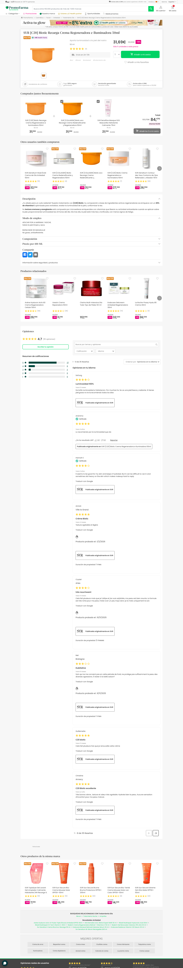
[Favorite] (47, 149)
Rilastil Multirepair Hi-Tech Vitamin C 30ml (50, 925)
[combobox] (146, 362)
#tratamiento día (99, 60)
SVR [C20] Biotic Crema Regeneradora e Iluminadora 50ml (126, 446)
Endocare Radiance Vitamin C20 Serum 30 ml (127, 927)
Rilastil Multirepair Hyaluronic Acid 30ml (133, 923)
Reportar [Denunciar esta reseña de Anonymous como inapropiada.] (114, 440)
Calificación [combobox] (85, 351)
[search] (151, 9)
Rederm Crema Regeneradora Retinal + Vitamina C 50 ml (88, 925)
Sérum (78, 916)
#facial (78, 60)
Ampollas (103, 916)
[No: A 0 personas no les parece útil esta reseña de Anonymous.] (104, 440)
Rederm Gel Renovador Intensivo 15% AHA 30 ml (129, 925)
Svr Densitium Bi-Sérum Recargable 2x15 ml (91, 929)
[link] (38, 339)
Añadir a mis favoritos (136, 62)
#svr (71, 60)
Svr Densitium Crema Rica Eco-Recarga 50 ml (53, 927)
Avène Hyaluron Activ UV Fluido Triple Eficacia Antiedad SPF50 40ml (58, 923)
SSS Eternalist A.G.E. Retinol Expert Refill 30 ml (101, 923)
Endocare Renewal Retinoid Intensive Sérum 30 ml (91, 927)
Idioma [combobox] (106, 351)
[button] (153, 2)
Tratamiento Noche (90, 916)
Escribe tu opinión (46, 347)
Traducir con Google (84, 481)
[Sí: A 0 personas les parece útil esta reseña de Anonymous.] (98, 440)
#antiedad (87, 60)
